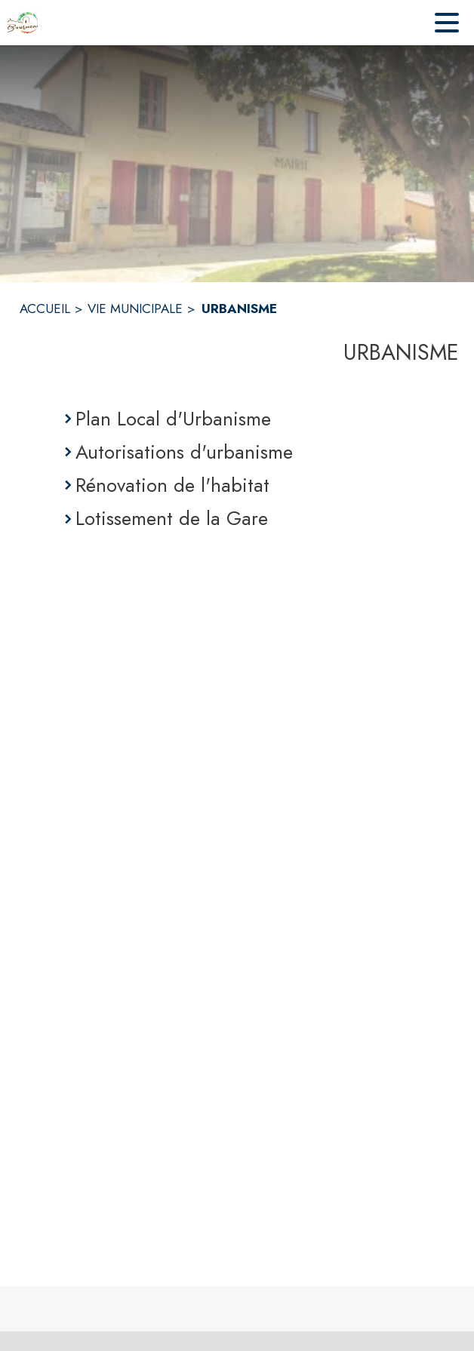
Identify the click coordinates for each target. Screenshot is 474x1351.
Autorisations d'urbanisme (184, 452)
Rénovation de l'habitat (172, 485)
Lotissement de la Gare (171, 518)
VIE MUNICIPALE (135, 308)
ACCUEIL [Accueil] (45, 308)
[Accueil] (23, 23)
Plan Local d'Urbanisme (173, 418)
